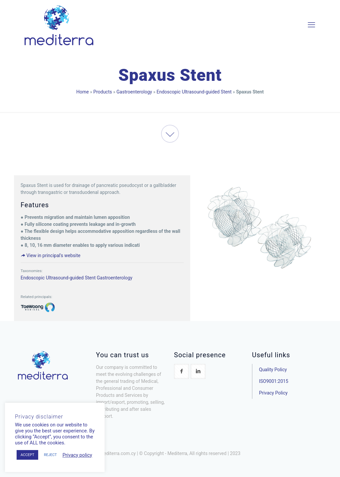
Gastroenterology (134, 91)
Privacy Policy (273, 393)
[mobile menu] (311, 25)
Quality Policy (273, 369)
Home (82, 91)
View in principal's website (50, 255)
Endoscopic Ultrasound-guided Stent (193, 91)
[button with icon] (181, 371)
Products (102, 91)
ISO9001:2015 (273, 381)
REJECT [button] (50, 455)
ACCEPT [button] (27, 455)
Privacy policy (77, 455)
